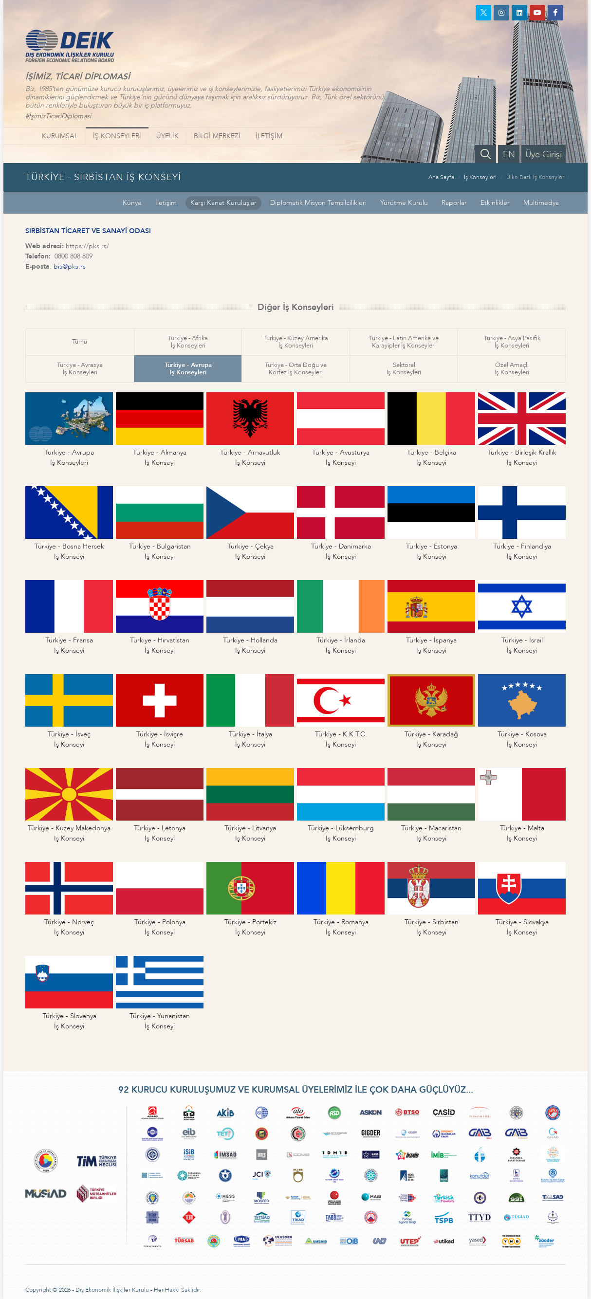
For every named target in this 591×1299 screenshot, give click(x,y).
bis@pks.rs (70, 266)
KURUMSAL (60, 136)
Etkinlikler (495, 202)
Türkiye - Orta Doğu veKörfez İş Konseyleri (296, 369)
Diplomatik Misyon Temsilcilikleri (318, 202)
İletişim (166, 202)
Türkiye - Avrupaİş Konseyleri (188, 369)
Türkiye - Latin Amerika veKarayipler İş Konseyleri (404, 342)
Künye (132, 202)
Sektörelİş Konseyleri (404, 369)
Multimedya (541, 202)
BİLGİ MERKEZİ (217, 136)
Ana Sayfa (441, 177)
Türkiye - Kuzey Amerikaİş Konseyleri (295, 342)
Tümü (79, 341)
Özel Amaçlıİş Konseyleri (512, 369)
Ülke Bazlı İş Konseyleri (536, 177)
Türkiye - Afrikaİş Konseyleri (188, 342)
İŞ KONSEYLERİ (117, 136)
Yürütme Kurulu (404, 202)
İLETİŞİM (269, 136)
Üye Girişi (543, 154)
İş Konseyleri (480, 177)
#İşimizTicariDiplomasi (58, 116)
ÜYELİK (167, 136)
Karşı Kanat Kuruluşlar (223, 202)
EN (509, 154)
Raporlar (454, 202)
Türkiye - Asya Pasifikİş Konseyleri (512, 342)
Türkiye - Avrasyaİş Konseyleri (80, 369)
